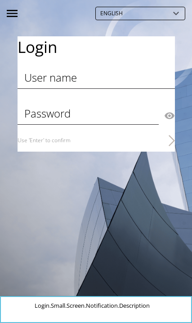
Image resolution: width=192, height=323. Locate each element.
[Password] (88, 113)
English (142, 13)
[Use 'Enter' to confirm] (96, 140)
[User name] (96, 77)
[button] (184, 305)
